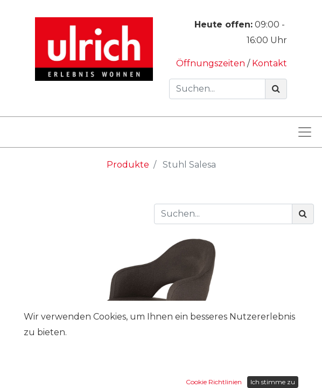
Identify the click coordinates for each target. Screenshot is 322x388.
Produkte (128, 165)
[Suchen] (276, 89)
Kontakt (269, 63)
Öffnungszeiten (211, 63)
